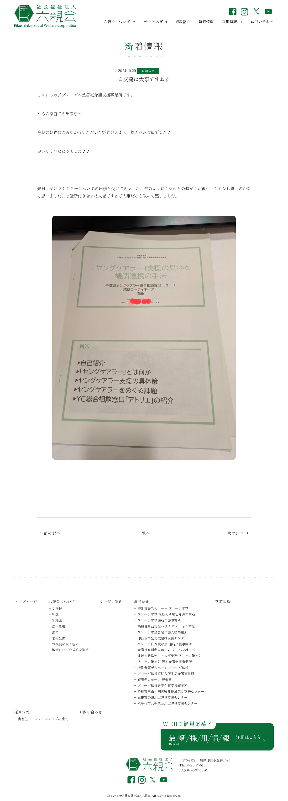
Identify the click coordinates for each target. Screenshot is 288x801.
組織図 (57, 620)
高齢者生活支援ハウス (166, 626)
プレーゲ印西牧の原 (164, 644)
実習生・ (43, 718)
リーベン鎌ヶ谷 (164, 661)
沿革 (55, 632)
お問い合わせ (262, 21)
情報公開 (58, 638)
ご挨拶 (57, 608)
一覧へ (144, 533)
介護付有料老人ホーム (166, 649)
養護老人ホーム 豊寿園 (154, 679)
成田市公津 (162, 697)
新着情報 (206, 21)
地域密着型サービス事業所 (169, 655)
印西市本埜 (162, 638)
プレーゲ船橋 (162, 685)
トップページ (25, 601)
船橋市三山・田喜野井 (170, 691)
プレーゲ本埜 (166, 614)
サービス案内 (155, 21)
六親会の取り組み (65, 644)
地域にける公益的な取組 (70, 649)
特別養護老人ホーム (163, 608)
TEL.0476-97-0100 (193, 765)
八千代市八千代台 (167, 703)
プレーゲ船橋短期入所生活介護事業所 (165, 673)
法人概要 (58, 626)
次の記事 (235, 533)
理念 (55, 614)
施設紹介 (182, 21)
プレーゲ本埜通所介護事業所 (159, 620)
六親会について (120, 21)
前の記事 (52, 533)
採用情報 (232, 21)
